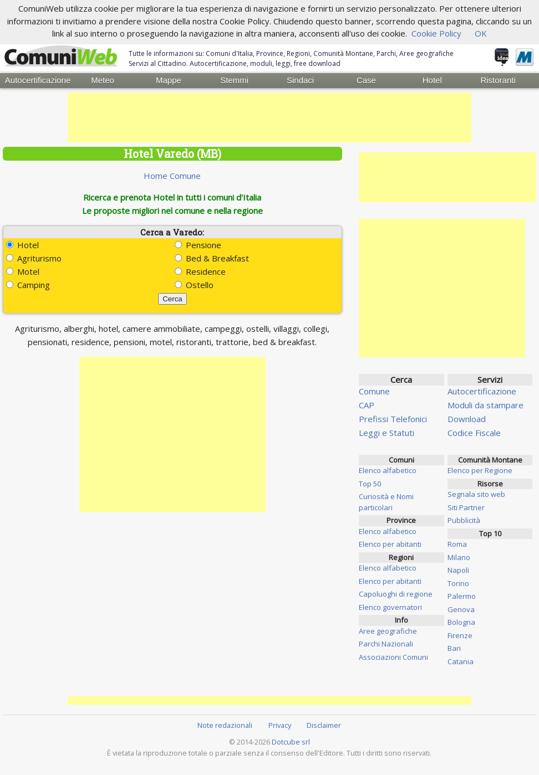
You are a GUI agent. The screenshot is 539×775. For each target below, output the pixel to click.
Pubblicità (464, 520)
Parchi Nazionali (386, 643)
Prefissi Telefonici (393, 418)
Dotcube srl (291, 741)
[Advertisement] (269, 117)
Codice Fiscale (474, 432)
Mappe (168, 80)
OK (481, 33)
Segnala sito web (476, 494)
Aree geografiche (388, 630)
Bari (454, 648)
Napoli (458, 569)
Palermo (462, 596)
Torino (458, 583)
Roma (457, 543)
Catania (461, 661)
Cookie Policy (436, 33)
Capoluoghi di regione (396, 593)
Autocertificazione (37, 80)
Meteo (102, 80)
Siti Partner (466, 507)
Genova (461, 609)
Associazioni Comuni (393, 656)
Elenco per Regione (480, 470)
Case (366, 80)
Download (467, 418)
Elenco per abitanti (390, 543)
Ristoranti (497, 80)
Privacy (279, 725)
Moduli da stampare (485, 404)
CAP (366, 404)
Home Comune (172, 175)
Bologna (461, 622)
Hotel (432, 80)
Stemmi (234, 80)
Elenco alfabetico (387, 470)
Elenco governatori (390, 607)
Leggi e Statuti (386, 432)
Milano (459, 557)
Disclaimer (324, 725)
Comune (374, 390)
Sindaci (300, 80)
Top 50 (370, 483)
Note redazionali (224, 725)
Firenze (460, 635)
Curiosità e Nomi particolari (386, 501)
